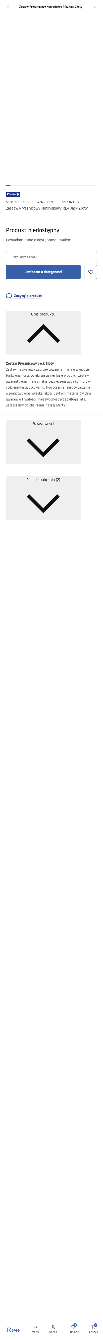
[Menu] (35, 1330)
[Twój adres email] (51, 257)
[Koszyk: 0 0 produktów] (93, 1330)
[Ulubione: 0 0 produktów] (73, 1330)
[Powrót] (8, 7)
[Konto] (53, 1330)
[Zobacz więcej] (94, 7)
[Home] (13, 1330)
